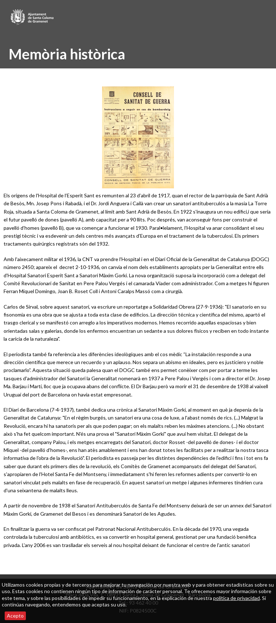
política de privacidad (236, 598)
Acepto (15, 616)
